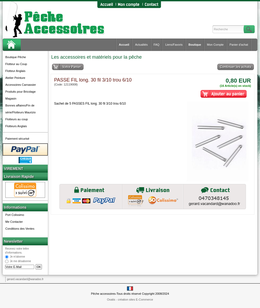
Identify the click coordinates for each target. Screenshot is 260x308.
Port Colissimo (14, 214)
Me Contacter (14, 221)
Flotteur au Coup (16, 64)
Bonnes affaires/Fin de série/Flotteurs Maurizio (20, 109)
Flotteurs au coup (16, 119)
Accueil (124, 44)
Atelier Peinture (15, 77)
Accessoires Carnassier (20, 84)
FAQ (156, 44)
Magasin (10, 98)
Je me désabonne (20, 261)
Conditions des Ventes (19, 228)
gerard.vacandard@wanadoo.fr (25, 279)
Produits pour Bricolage (20, 91)
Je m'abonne (17, 256)
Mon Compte (215, 44)
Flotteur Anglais (15, 70)
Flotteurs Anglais (16, 126)
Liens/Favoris (174, 44)
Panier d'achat (238, 44)
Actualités (141, 44)
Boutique (194, 44)
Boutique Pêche (15, 57)
